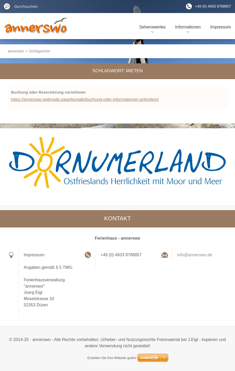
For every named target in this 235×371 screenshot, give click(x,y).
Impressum (220, 27)
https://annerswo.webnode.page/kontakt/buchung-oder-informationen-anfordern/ (85, 99)
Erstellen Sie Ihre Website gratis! (111, 358)
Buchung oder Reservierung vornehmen (48, 92)
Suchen (7, 6)
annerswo (16, 51)
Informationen (188, 29)
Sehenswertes (152, 29)
